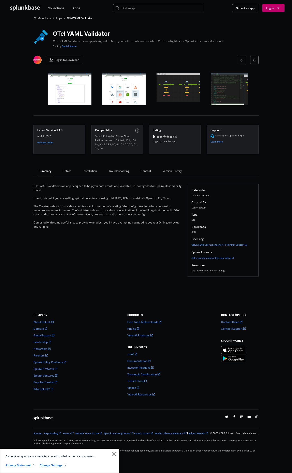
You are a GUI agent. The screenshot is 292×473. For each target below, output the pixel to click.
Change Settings (51, 465)
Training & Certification (143, 374)
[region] (59, 461)
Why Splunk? (43, 389)
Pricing (133, 328)
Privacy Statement (18, 465)
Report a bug (52, 433)
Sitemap (37, 433)
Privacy (68, 433)
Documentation (138, 361)
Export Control (143, 433)
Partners (40, 355)
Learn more (216, 141)
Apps (76, 8)
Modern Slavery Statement (171, 433)
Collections (56, 8)
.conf (132, 354)
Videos (133, 387)
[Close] (114, 454)
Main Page (42, 18)
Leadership (42, 342)
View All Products (140, 335)
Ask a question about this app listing (212, 257)
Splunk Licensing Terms (118, 433)
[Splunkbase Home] (25, 8)
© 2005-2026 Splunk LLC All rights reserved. (234, 433)
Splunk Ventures (45, 375)
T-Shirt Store (137, 381)
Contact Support (233, 328)
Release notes (45, 142)
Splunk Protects (45, 368)
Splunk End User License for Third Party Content (219, 244)
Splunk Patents (198, 433)
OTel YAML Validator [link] (80, 18)
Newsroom (41, 348)
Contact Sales (231, 322)
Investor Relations (140, 367)
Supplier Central (45, 382)
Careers (40, 328)
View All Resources (141, 394)
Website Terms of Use (88, 433)
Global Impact (43, 335)
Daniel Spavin (69, 46)
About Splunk (43, 322)
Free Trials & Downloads (144, 322)
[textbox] (161, 8)
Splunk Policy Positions (49, 362)
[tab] (45, 171)
